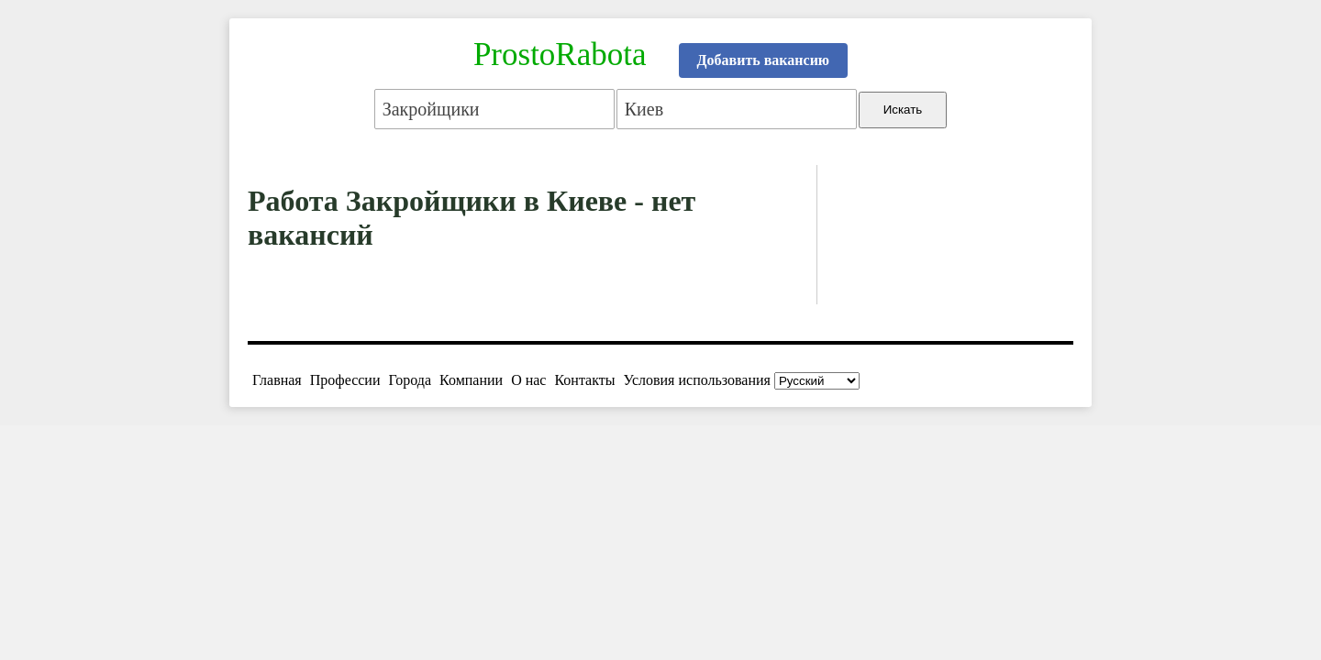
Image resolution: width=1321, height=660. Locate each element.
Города (409, 380)
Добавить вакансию (763, 60)
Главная (277, 380)
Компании (471, 380)
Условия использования (697, 380)
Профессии (345, 380)
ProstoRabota (560, 54)
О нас (528, 380)
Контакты (584, 380)
